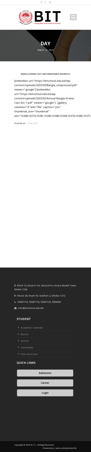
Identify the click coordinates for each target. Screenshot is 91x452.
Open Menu (73, 17)
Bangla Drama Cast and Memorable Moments (45, 74)
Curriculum (27, 347)
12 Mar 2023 (32, 123)
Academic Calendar (32, 327)
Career (45, 383)
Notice (25, 334)
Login (45, 393)
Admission (45, 373)
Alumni (25, 340)
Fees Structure (29, 354)
